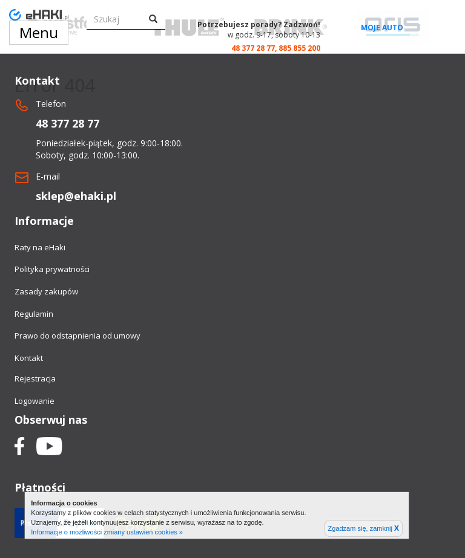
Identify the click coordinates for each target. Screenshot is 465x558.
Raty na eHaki (40, 247)
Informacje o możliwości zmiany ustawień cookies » (107, 532)
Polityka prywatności (52, 269)
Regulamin (34, 313)
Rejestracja (35, 378)
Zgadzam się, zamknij (363, 528)
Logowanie (34, 400)
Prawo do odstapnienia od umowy (77, 335)
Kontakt (29, 357)
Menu (38, 32)
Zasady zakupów (46, 291)
